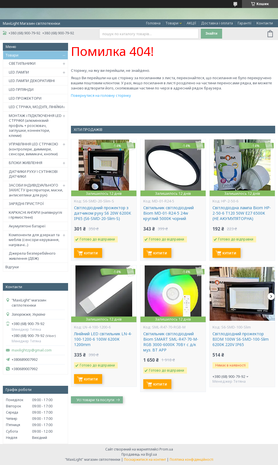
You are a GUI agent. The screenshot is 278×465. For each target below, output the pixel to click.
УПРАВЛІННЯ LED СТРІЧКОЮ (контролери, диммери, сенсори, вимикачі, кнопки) (33, 148)
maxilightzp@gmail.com (32, 350)
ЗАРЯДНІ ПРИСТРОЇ (26, 203)
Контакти (264, 23)
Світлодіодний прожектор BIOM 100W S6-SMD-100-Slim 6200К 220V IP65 (240, 339)
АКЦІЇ (191, 23)
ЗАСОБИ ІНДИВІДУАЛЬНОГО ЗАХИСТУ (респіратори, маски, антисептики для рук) (36, 190)
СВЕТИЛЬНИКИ (22, 63)
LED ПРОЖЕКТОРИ (25, 98)
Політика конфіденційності (191, 459)
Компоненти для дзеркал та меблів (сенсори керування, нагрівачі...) (34, 239)
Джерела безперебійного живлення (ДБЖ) (32, 256)
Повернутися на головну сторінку (101, 95)
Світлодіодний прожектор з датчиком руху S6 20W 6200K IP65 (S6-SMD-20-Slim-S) (102, 213)
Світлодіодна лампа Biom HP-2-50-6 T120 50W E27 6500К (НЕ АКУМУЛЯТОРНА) (241, 213)
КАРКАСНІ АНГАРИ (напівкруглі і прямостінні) (35, 215)
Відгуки (12, 266)
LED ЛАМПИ (19, 72)
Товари (171, 23)
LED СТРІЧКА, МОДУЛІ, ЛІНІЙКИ (36, 106)
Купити (91, 253)
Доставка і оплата (217, 23)
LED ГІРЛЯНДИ (21, 89)
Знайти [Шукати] (211, 33)
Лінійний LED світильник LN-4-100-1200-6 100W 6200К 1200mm (103, 339)
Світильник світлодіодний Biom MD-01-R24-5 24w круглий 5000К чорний (168, 213)
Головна (153, 23)
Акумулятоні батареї (27, 226)
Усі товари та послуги (95, 399)
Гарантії (245, 23)
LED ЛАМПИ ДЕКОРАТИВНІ (32, 80)
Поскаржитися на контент (145, 459)
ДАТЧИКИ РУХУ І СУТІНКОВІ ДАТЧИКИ (33, 174)
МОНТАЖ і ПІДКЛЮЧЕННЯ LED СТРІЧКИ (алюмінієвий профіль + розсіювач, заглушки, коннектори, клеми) (35, 125)
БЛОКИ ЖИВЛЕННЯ (25, 162)
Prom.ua (166, 449)
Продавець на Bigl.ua (139, 454)
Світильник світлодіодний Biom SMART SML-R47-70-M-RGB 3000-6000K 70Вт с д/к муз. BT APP (170, 342)
